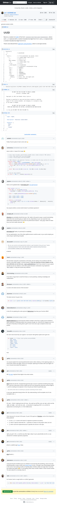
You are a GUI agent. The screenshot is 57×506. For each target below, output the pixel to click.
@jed (8, 383)
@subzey (40, 416)
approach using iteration (25, 44)
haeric (8, 257)
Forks (32, 19)
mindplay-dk (10, 214)
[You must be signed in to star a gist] (43, 13)
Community (28, 498)
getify (8, 358)
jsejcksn (9, 181)
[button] (46, 20)
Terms (11, 498)
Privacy (15, 498)
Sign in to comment (48, 491)
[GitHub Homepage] (24, 502)
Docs (33, 498)
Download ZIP (52, 19)
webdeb (9, 138)
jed (5, 13)
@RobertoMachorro (12, 320)
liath (8, 476)
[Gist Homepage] (7, 2)
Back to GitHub (37, 2)
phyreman (9, 293)
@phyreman (30, 311)
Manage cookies (43, 498)
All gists (30, 2)
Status (24, 498)
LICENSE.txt (11, 13)
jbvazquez (9, 284)
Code (4, 19)
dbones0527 (10, 241)
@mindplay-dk (24, 184)
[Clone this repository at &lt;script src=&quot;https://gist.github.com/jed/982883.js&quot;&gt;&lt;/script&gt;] (44, 20)
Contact (37, 498)
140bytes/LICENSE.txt (14, 14)
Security (19, 498)
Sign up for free (7, 491)
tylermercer (10, 460)
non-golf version (33, 184)
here (19, 445)
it (28, 465)
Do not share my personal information (28, 499)
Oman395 (9, 331)
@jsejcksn (9, 217)
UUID (17, 37)
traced (26, 465)
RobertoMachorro (11, 308)
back (30, 465)
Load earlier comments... (30, 134)
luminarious (10, 147)
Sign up (51, 2)
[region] (28, 38)
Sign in (45, 2)
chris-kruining (10, 273)
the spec (11, 374)
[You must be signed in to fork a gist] (52, 13)
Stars (23, 19)
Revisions (12, 19)
